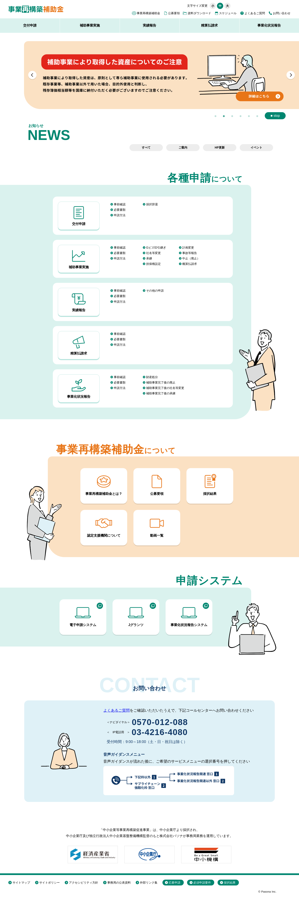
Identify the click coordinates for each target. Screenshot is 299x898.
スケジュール (228, 13)
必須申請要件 (202, 882)
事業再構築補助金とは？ (103, 484)
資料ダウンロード (199, 13)
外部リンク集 (148, 882)
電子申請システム (83, 615)
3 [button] (232, 116)
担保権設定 (153, 263)
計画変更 (188, 247)
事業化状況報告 (78, 387)
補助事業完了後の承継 (160, 393)
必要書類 (119, 209)
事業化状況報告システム (189, 615)
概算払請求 (189, 263)
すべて (146, 147)
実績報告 (149, 25)
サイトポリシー (49, 882)
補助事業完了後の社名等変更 (165, 388)
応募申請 (174, 882)
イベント (256, 147)
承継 (149, 258)
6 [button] (257, 116)
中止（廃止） (191, 258)
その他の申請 (155, 290)
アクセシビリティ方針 (83, 882)
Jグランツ (136, 615)
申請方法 (119, 215)
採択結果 (209, 484)
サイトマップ (21, 882)
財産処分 (152, 377)
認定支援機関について (103, 526)
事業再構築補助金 (148, 13)
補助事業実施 (90, 25)
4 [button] (240, 116)
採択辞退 (152, 204)
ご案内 (183, 147)
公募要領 (174, 13)
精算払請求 (209, 25)
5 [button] (249, 116)
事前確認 (119, 204)
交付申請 (30, 25)
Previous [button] (32, 75)
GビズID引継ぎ (156, 247)
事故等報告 (189, 253)
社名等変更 (153, 253)
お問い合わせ (281, 13)
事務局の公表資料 (119, 882)
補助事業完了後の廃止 (160, 382)
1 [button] (215, 116)
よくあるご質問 (255, 13)
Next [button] (290, 75)
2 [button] (224, 116)
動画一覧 (156, 526)
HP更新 (219, 147)
